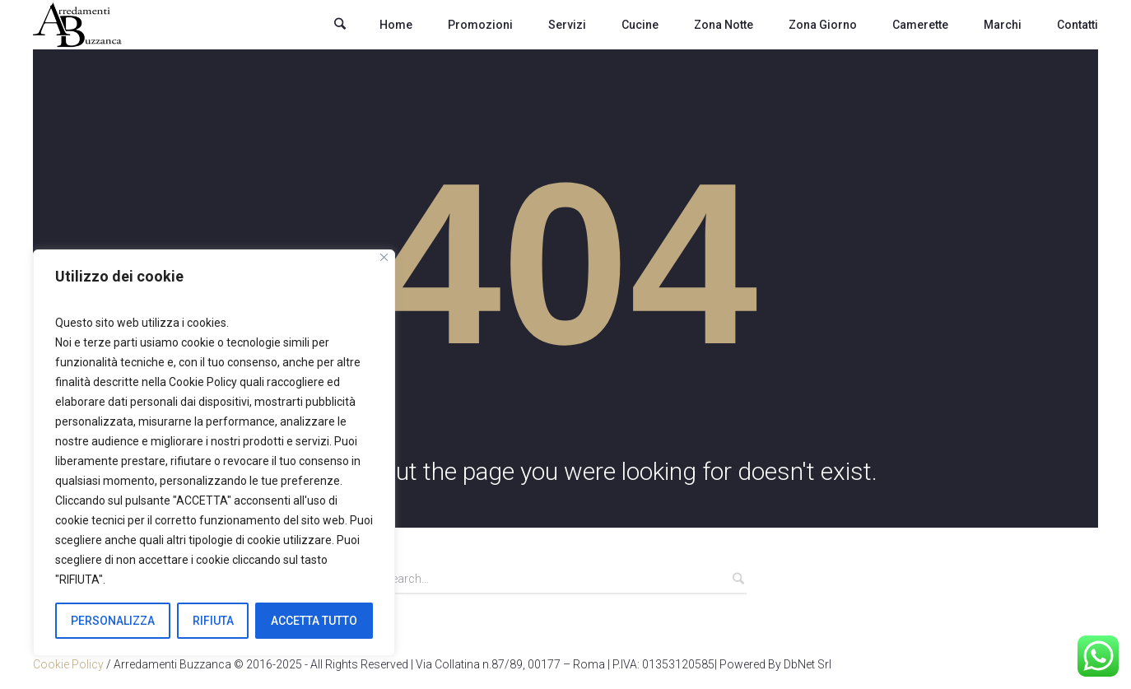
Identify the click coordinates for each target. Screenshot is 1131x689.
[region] (214, 452)
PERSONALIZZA (113, 620)
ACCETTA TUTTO (314, 620)
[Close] (384, 257)
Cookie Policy (68, 664)
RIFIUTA (213, 620)
